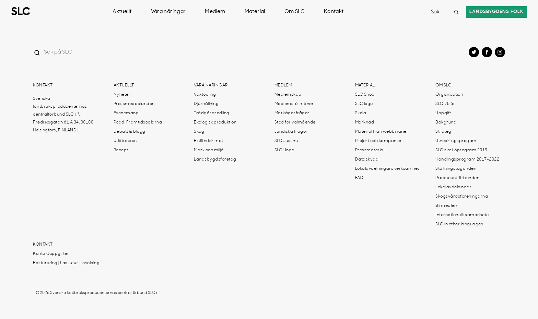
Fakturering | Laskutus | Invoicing (66, 263)
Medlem (215, 11)
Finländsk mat (208, 141)
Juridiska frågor (291, 132)
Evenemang (126, 113)
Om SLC (294, 11)
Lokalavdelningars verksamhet (387, 169)
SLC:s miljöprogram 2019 (461, 150)
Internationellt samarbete (462, 215)
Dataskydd (367, 159)
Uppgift (443, 113)
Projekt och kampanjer (378, 141)
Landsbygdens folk (496, 11)
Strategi (443, 132)
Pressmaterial (370, 150)
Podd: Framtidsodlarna (138, 122)
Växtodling (205, 95)
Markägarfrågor (291, 113)
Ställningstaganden (455, 169)
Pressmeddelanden (134, 104)
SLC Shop (365, 95)
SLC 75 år (445, 104)
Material (255, 11)
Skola (360, 113)
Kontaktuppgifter (51, 254)
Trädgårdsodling (212, 113)
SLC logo (364, 104)
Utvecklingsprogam (456, 141)
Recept (121, 150)
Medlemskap (288, 95)
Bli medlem (446, 206)
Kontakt (334, 11)
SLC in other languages (459, 224)
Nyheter (122, 95)
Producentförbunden (457, 178)
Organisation (449, 95)
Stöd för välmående (295, 122)
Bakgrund (445, 122)
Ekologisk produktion (215, 122)
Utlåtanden (125, 141)
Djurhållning (206, 104)
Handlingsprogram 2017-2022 (467, 159)
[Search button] (456, 12)
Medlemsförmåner (294, 104)
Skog (199, 132)
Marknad (364, 122)
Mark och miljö (208, 150)
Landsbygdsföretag (215, 159)
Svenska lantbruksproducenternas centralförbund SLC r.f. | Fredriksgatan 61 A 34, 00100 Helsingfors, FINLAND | (63, 114)
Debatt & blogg (129, 132)
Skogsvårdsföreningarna (461, 196)
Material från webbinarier (382, 132)
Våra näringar (168, 11)
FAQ (359, 178)
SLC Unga (284, 150)
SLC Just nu (286, 141)
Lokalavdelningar (453, 187)
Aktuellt (122, 11)
